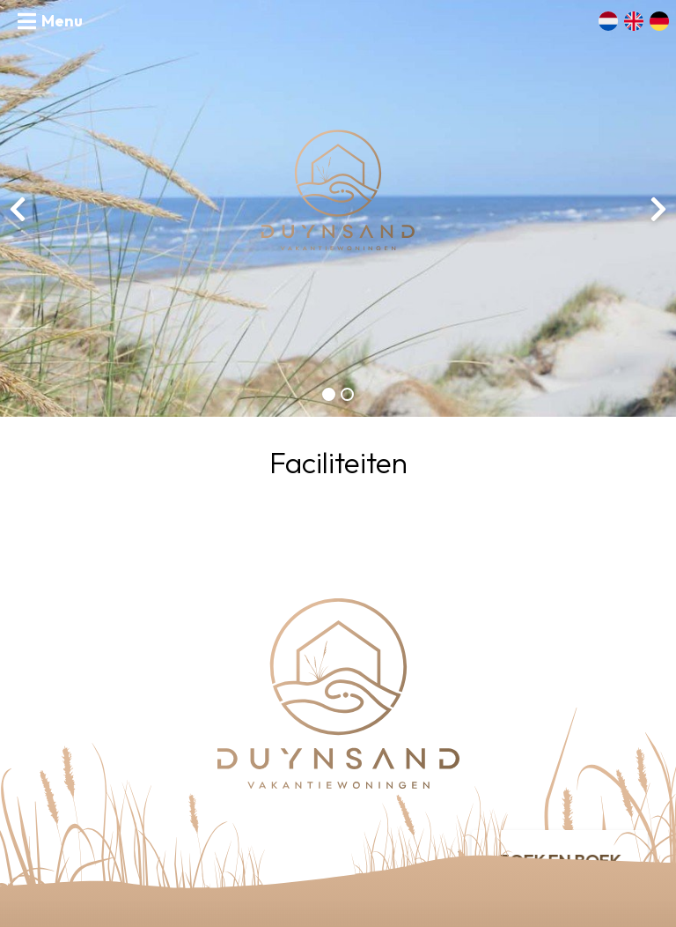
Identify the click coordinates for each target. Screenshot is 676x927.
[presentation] (17, 208)
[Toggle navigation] (50, 21)
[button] (329, 394)
